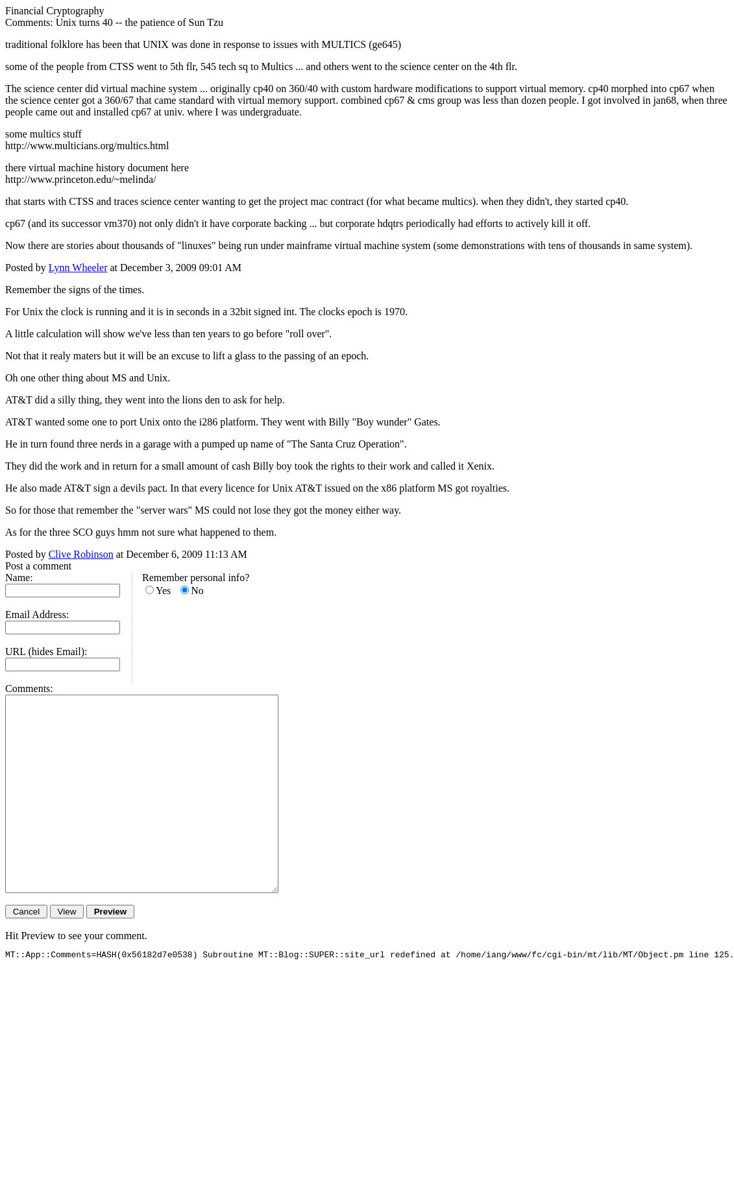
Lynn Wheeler (78, 267)
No (197, 590)
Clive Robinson (81, 554)
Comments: (29, 688)
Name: (19, 577)
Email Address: (37, 614)
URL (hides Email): (46, 651)
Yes (163, 590)
